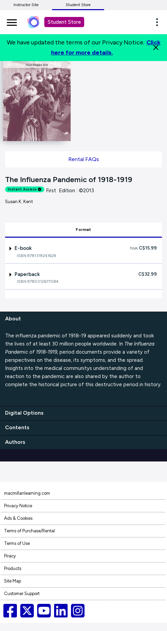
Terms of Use (17, 543)
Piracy (10, 555)
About (13, 318)
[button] (159, 22)
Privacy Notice (18, 505)
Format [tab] (83, 229)
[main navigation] (12, 21)
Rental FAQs (83, 159)
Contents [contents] (17, 427)
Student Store (78, 4)
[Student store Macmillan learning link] (38, 22)
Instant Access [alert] (25, 189)
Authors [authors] (15, 442)
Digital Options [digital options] (24, 413)
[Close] (156, 47)
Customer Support (22, 593)
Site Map (12, 581)
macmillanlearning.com (27, 493)
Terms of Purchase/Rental (29, 530)
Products (12, 568)
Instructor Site (26, 4)
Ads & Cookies (18, 518)
